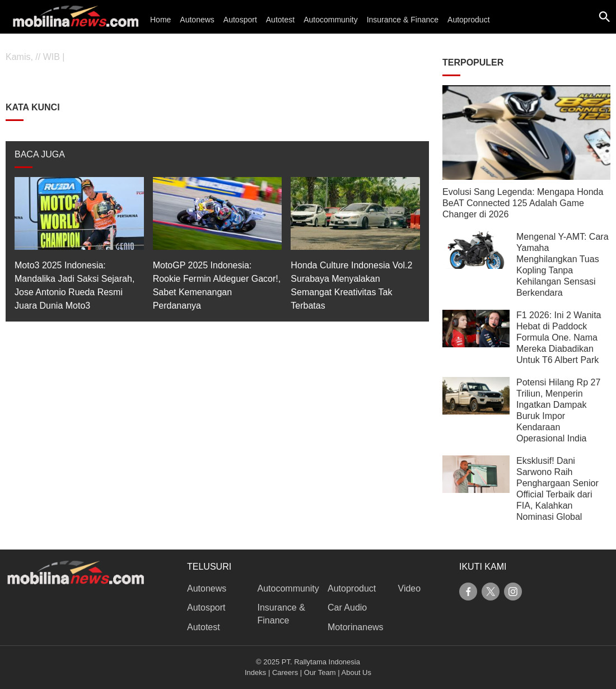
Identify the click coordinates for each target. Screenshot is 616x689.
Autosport (240, 19)
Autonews (197, 19)
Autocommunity (330, 19)
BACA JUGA (40, 154)
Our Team (320, 672)
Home (160, 19)
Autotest (280, 19)
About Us (356, 672)
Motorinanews (356, 627)
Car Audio (347, 607)
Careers (285, 672)
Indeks (255, 672)
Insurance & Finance (402, 19)
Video (409, 588)
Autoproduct (468, 19)
